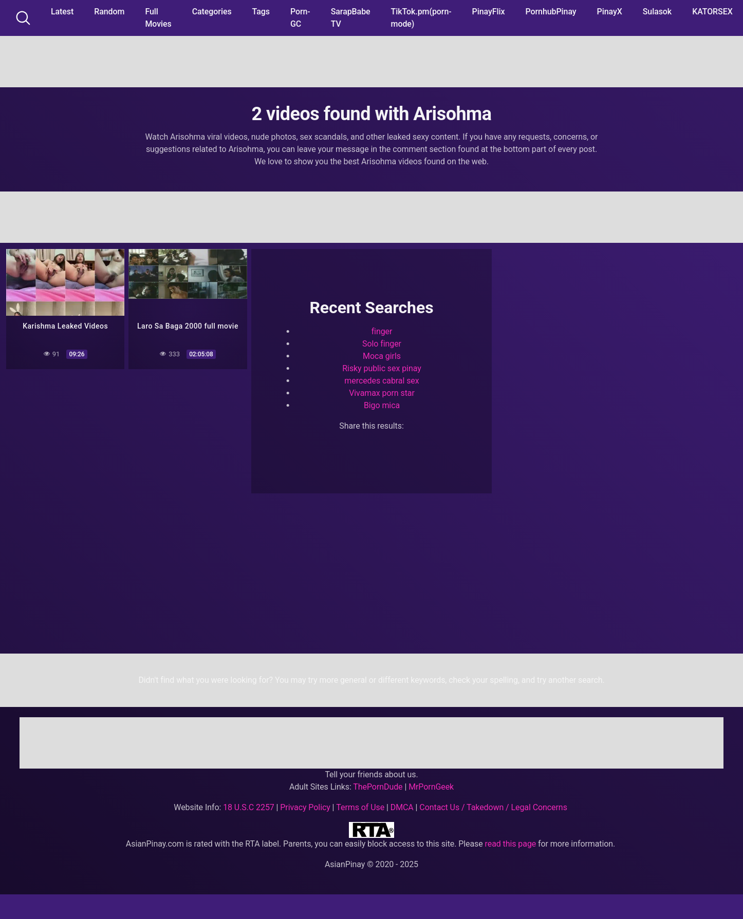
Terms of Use (360, 807)
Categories (212, 11)
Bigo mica (382, 405)
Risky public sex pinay (381, 368)
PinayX (609, 11)
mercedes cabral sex (381, 381)
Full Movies (158, 18)
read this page (510, 844)
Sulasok (657, 11)
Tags (261, 11)
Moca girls (382, 356)
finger (382, 331)
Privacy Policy (305, 807)
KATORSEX (712, 11)
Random (109, 11)
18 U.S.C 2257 (248, 807)
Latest (62, 11)
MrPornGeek (431, 787)
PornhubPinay (550, 11)
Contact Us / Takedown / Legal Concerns (493, 807)
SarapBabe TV (350, 18)
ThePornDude (377, 787)
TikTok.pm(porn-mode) (421, 18)
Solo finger (381, 344)
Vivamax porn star (382, 393)
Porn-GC (300, 18)
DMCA (402, 807)
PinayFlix (488, 11)
